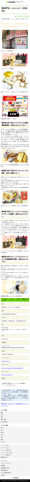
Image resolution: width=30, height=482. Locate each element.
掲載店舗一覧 (4, 457)
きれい (2, 434)
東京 (2, 417)
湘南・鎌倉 (3, 419)
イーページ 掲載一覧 (6, 455)
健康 (2, 439)
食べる (2, 427)
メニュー (18, 299)
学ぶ (2, 437)
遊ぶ (2, 430)
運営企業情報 (4, 470)
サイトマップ (4, 460)
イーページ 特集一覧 (6, 450)
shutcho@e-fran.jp (6, 361)
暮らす (2, 432)
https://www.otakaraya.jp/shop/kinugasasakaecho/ (12, 368)
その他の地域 (4, 421)
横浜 (2, 412)
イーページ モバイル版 (6, 452)
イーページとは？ (5, 447)
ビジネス (3, 442)
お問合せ (3, 475)
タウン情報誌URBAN (6, 472)
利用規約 (3, 465)
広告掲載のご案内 (5, 468)
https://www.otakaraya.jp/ (7, 374)
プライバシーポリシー (6, 463)
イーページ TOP (4, 445)
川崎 (2, 414)
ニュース (11, 299)
